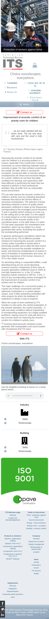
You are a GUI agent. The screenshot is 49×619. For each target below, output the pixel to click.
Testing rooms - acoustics (36, 526)
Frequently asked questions (12, 594)
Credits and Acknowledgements (12, 519)
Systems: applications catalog (13, 540)
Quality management (36, 544)
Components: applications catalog (13, 547)
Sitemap (13, 515)
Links (13, 597)
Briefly (36, 574)
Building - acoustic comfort (36, 528)
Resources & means (36, 541)
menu (24, 104)
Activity (36, 562)
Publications (36, 565)
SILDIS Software (12, 559)
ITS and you (36, 571)
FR (34, 64)
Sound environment (36, 520)
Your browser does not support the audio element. (24, 395)
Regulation (13, 589)
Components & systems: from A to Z (13, 555)
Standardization (13, 591)
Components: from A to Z (12, 551)
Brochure (12, 87)
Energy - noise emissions (36, 523)
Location (36, 552)
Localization (12, 83)
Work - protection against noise (36, 516)
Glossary (12, 586)
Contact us (24, 112)
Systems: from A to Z (13, 543)
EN (34, 66)
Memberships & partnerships (36, 548)
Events (36, 568)
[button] (24, 419)
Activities (36, 539)
